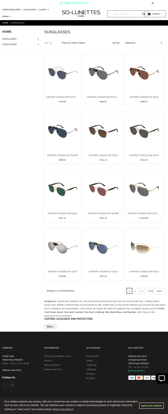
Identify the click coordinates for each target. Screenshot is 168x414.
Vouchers (90, 374)
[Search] (128, 13)
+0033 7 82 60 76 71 (74, 3)
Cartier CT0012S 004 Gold (144, 155)
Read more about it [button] (63, 409)
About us (48, 360)
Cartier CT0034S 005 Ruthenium (103, 97)
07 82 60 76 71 (136, 370)
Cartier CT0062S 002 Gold (144, 271)
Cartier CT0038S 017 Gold (103, 271)
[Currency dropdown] (143, 3)
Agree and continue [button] (151, 405)
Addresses (91, 369)
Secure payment (52, 365)
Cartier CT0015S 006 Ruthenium (62, 97)
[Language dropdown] (158, 3)
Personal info (92, 356)
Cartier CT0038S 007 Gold (62, 271)
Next (160, 291)
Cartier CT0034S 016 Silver (62, 155)
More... (51, 326)
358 (151, 291)
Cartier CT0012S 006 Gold (62, 213)
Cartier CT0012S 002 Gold (103, 155)
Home (6, 31)
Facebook (5, 385)
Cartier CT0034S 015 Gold (144, 97)
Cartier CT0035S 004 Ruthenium (144, 213)
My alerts (90, 378)
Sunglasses (9, 44)
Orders (89, 360)
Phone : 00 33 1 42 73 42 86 (15, 363)
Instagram (13, 385)
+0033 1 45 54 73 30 (46, 3)
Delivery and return (53, 369)
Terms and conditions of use (57, 356)
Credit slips (91, 365)
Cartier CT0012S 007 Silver (103, 213)
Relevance (144, 43)
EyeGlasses (9, 39)
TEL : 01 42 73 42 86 (138, 367)
